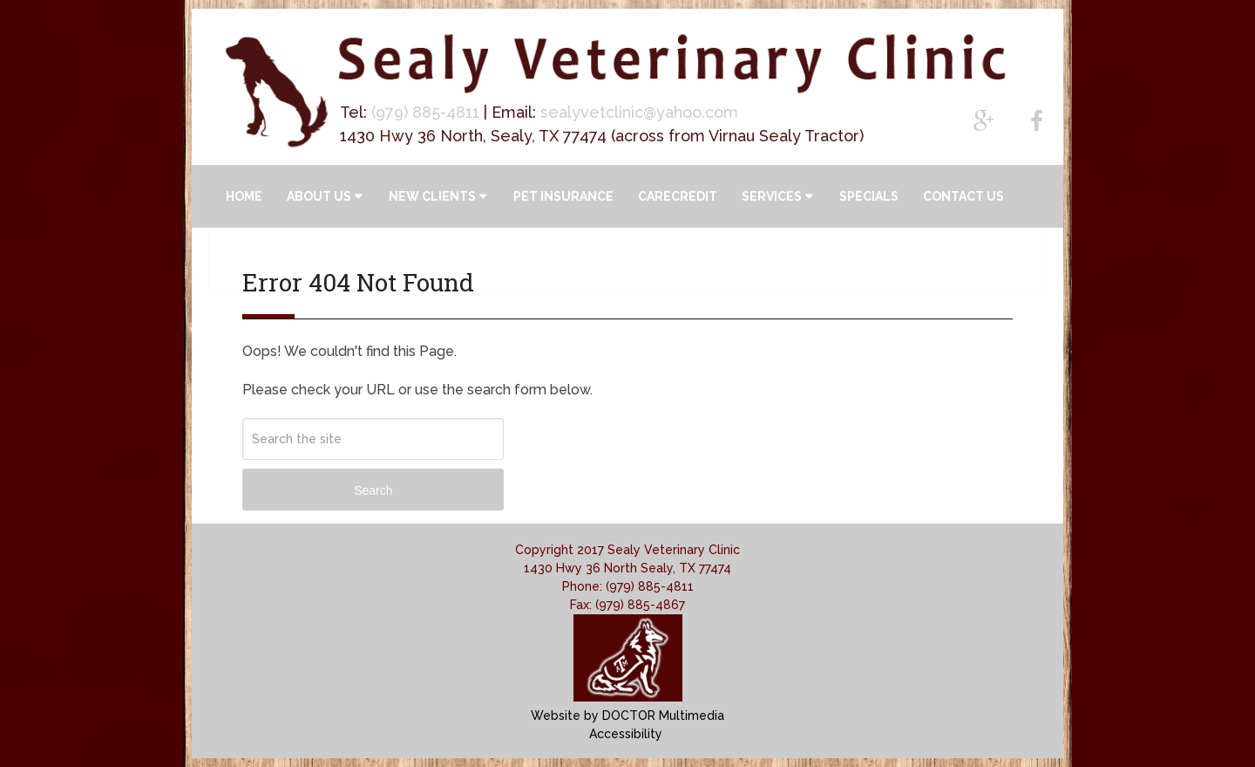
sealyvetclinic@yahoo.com (639, 112)
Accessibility (625, 734)
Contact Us (963, 196)
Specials (869, 196)
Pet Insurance (563, 196)
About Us (319, 196)
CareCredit (677, 196)
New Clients (432, 196)
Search (373, 490)
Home (244, 196)
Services (772, 196)
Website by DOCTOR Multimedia (627, 715)
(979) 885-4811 (425, 112)
